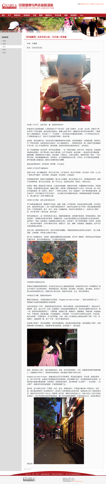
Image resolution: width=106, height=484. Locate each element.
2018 (4, 44)
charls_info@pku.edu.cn (77, 481)
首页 (3, 15)
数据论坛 (49, 15)
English (101, 4)
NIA (33, 474)
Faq (81, 15)
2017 (17, 31)
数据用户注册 (94, 4)
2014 (4, 52)
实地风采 (27, 15)
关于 (9, 15)
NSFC (37, 474)
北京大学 (27, 474)
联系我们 (74, 15)
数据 (40, 15)
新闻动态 (17, 15)
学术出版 (58, 15)
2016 (4, 49)
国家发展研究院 (45, 474)
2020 (4, 41)
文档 (34, 15)
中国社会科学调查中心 (57, 474)
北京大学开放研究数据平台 (73, 474)
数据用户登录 (85, 4)
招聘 (65, 15)
